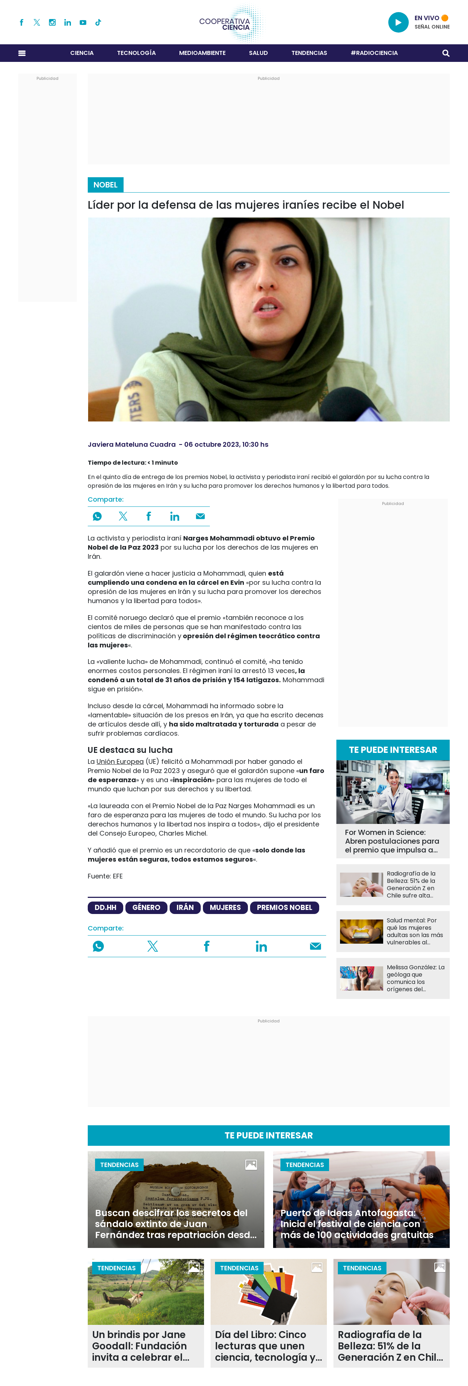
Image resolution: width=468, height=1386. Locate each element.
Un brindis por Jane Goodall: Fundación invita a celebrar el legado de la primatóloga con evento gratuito (139, 1346)
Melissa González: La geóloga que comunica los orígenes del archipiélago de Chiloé (416, 978)
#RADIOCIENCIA (374, 53)
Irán (185, 908)
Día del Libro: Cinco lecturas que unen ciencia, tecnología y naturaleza (265, 1346)
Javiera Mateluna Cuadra (132, 444)
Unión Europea (120, 761)
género (146, 908)
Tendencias (309, 53)
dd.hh (105, 908)
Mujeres (225, 908)
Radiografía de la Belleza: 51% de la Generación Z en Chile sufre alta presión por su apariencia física (411, 884)
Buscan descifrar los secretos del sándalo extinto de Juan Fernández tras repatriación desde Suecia (175, 1224)
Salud (258, 53)
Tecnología (136, 53)
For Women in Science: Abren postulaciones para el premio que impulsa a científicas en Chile (392, 841)
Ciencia (82, 53)
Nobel (106, 184)
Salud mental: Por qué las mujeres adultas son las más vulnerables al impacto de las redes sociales (415, 931)
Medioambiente (202, 53)
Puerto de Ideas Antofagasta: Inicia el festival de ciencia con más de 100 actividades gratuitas (357, 1224)
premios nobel (284, 908)
